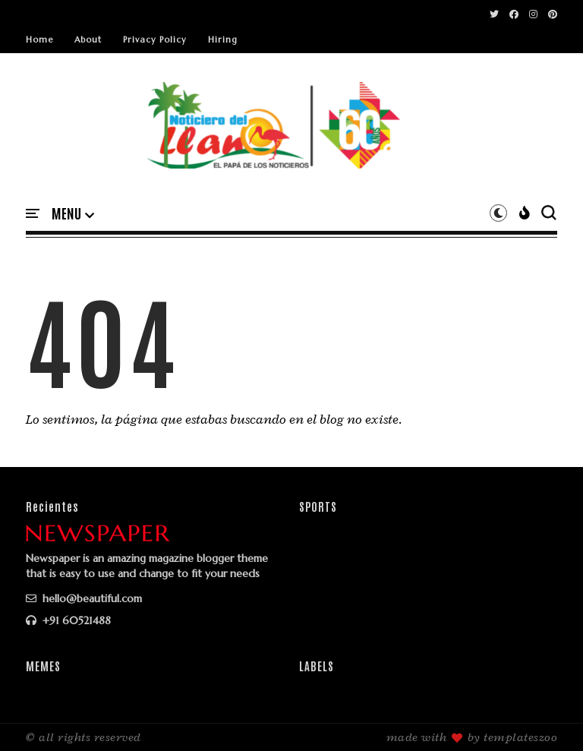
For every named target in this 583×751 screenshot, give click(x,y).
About (88, 39)
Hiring (223, 39)
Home (39, 39)
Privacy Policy (155, 39)
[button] (73, 214)
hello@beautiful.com (84, 598)
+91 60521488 (68, 620)
